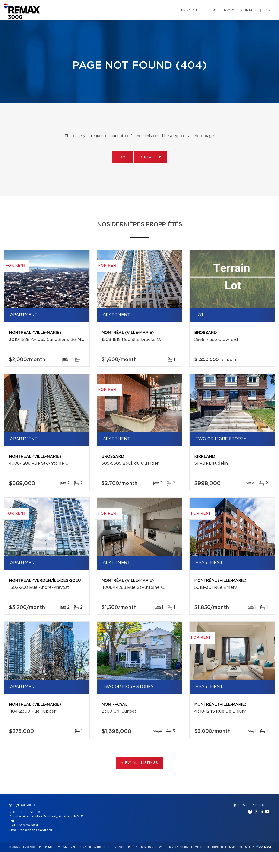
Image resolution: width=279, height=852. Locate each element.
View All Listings (139, 763)
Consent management (228, 847)
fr (268, 10)
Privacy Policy (178, 847)
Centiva (263, 846)
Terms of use (200, 847)
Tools (228, 10)
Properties (190, 10)
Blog (212, 10)
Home (122, 157)
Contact (249, 10)
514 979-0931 (27, 825)
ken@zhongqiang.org (35, 830)
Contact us (150, 157)
